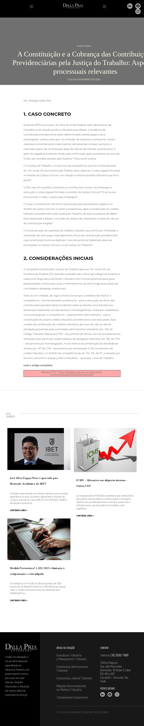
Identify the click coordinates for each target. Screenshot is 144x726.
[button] (31, 6)
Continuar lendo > (19, 510)
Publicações (84, 46)
